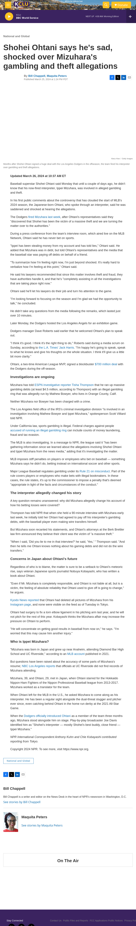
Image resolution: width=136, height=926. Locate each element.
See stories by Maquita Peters (41, 825)
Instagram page (20, 604)
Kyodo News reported (24, 600)
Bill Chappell (36, 75)
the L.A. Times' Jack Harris (56, 347)
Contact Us (55, 920)
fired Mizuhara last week (44, 217)
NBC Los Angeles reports (38, 666)
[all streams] (131, 16)
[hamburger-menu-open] (8, 5)
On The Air (68, 860)
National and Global (16, 36)
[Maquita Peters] (10, 822)
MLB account (75, 654)
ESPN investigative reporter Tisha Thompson (64, 385)
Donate (123, 5)
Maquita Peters (57, 75)
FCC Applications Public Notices (106, 920)
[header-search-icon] (106, 5)
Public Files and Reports (75, 920)
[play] (9, 16)
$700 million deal (106, 364)
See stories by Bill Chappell (21, 802)
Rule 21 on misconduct (95, 471)
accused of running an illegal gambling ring (38, 430)
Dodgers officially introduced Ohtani (47, 716)
